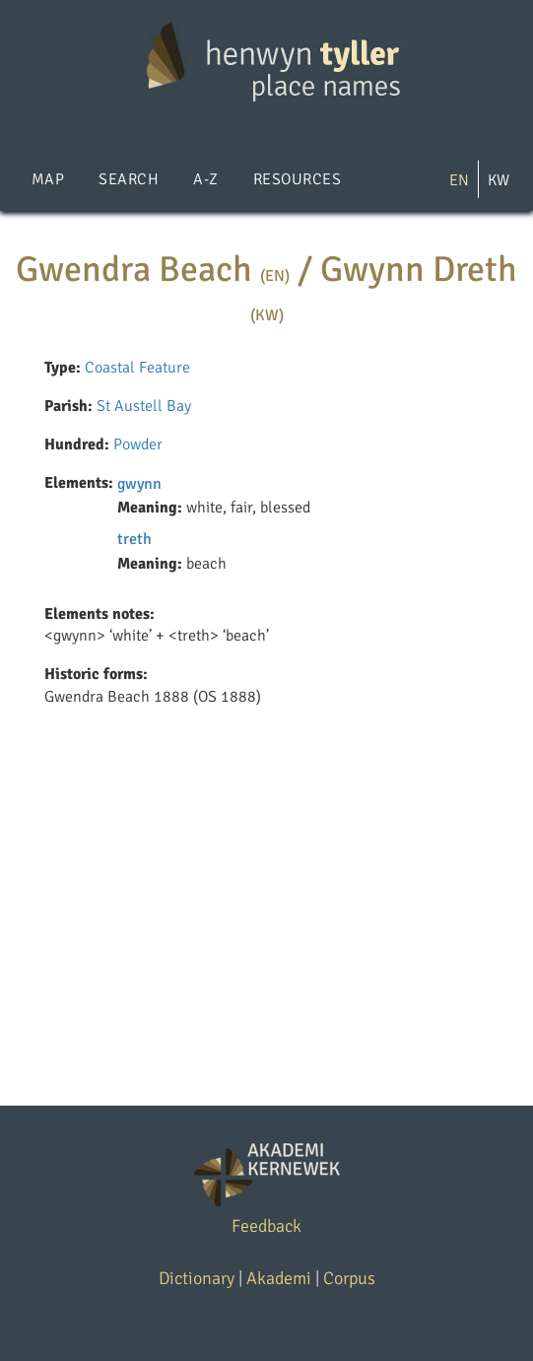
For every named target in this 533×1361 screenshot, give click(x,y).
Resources (297, 179)
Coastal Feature (137, 367)
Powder (138, 444)
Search (129, 179)
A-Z (205, 179)
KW (498, 180)
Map (48, 179)
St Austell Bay (144, 406)
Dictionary (196, 1278)
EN (459, 180)
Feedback (266, 1226)
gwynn (139, 484)
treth (134, 539)
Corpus (349, 1278)
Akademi (278, 1278)
